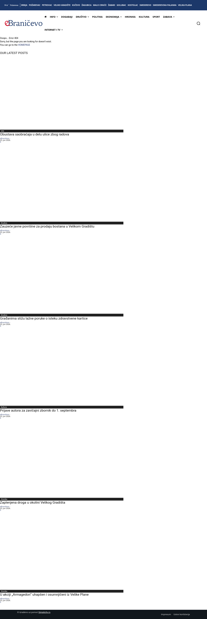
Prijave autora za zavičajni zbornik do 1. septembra (38, 410)
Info (2, 131)
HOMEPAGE (24, 45)
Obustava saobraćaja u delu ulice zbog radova (34, 134)
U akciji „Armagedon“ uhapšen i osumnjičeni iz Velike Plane (44, 594)
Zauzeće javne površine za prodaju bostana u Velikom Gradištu (47, 226)
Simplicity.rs (44, 612)
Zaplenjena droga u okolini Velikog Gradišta (32, 502)
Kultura (4, 407)
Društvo (4, 223)
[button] (198, 23)
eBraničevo (4, 138)
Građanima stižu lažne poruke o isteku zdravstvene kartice (44, 318)
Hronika (4, 499)
